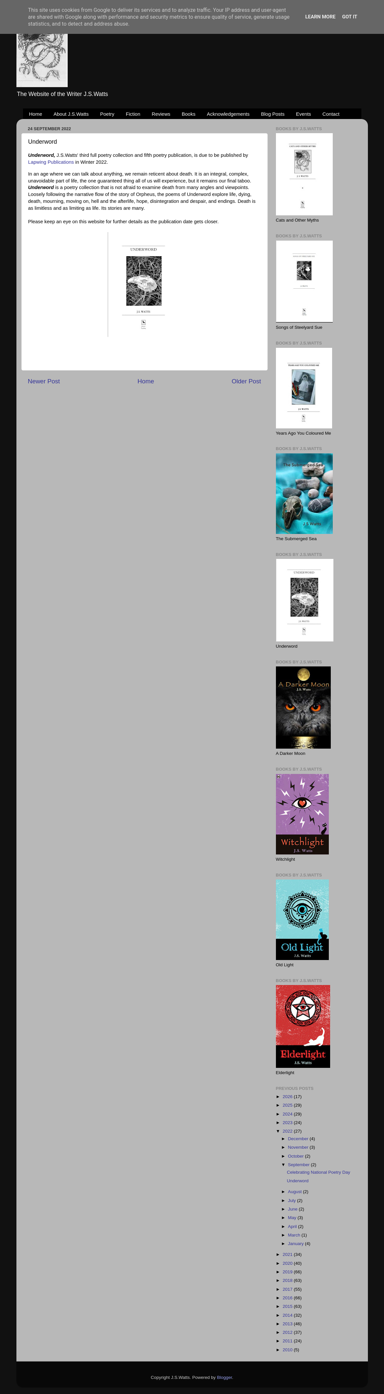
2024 (288, 1114)
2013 (288, 1323)
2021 (288, 1254)
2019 (288, 1271)
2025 (288, 1105)
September (299, 1164)
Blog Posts (273, 114)
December (299, 1138)
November (299, 1147)
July (292, 1200)
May (293, 1217)
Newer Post (44, 381)
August (295, 1191)
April (293, 1226)
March (295, 1235)
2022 (288, 1131)
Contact (331, 114)
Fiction (133, 114)
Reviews (161, 114)
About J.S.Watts (71, 114)
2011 (288, 1340)
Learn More (320, 17)
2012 (288, 1332)
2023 (288, 1122)
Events (303, 114)
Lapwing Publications (51, 162)
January (296, 1243)
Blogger (224, 1377)
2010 (288, 1349)
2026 (288, 1096)
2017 (288, 1289)
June (293, 1209)
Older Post (246, 381)
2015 (288, 1306)
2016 (288, 1297)
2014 (288, 1315)
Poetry (107, 114)
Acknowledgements (228, 114)
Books (188, 114)
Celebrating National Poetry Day (318, 1172)
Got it (349, 17)
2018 (288, 1280)
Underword (297, 1180)
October (296, 1156)
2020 (288, 1263)
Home (35, 114)
